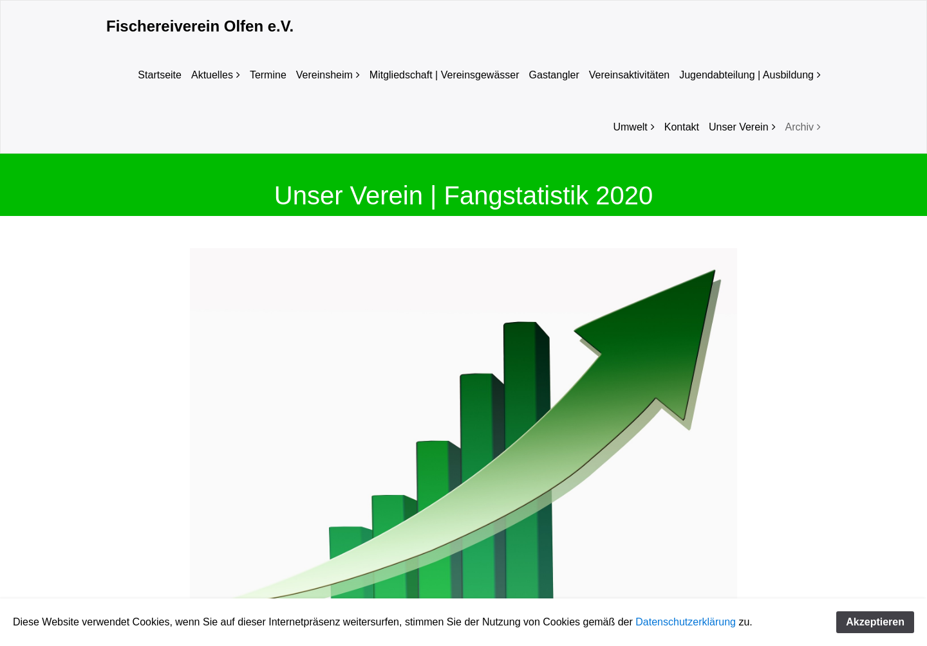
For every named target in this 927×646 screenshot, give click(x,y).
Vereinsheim (324, 74)
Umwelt (630, 126)
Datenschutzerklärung (685, 621)
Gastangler (554, 74)
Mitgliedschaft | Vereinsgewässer (445, 74)
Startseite (160, 74)
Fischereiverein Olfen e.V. (200, 26)
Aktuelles (212, 74)
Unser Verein (739, 126)
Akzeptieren (875, 621)
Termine (268, 74)
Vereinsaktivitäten (629, 74)
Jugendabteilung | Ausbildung (746, 74)
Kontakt (681, 126)
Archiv (799, 126)
